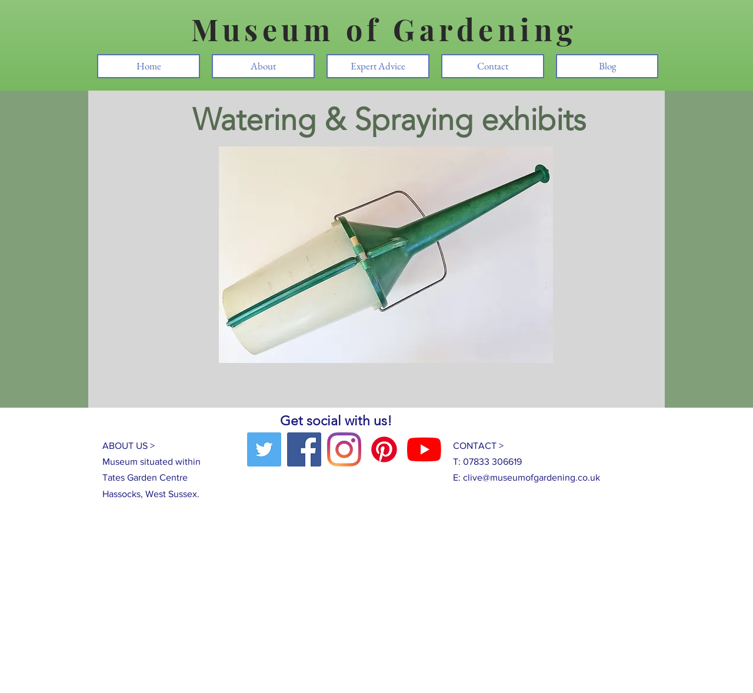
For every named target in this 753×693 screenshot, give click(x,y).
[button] (386, 254)
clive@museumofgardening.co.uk (531, 477)
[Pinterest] (384, 449)
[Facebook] (304, 449)
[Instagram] (344, 449)
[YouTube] (424, 449)
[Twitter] (264, 449)
